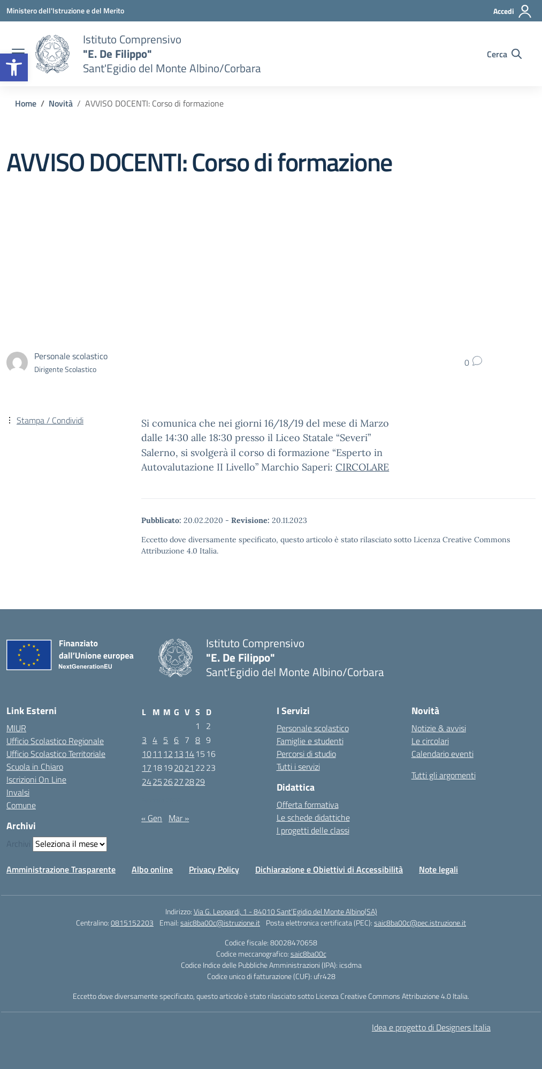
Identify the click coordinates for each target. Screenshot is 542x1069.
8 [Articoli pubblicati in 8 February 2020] (197, 739)
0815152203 (132, 922)
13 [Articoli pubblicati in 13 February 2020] (179, 753)
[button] (14, 67)
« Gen (151, 818)
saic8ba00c (308, 953)
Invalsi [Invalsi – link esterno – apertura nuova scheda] (17, 792)
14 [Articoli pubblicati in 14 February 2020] (189, 753)
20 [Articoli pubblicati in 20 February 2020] (179, 767)
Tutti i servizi (298, 766)
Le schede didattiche (313, 817)
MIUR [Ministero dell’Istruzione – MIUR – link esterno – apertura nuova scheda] (16, 728)
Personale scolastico (313, 728)
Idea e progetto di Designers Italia (431, 1027)
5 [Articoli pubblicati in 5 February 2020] (165, 739)
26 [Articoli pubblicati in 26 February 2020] (168, 781)
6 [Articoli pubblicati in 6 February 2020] (176, 739)
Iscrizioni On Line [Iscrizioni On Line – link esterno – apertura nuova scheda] (36, 779)
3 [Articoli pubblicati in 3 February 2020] (144, 739)
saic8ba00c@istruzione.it (220, 922)
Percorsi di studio (306, 753)
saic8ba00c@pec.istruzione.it (420, 922)
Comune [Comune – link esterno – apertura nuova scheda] (21, 805)
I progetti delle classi (313, 830)
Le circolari (430, 740)
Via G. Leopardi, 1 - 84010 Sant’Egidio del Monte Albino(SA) (285, 911)
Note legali (438, 869)
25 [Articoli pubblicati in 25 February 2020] (157, 781)
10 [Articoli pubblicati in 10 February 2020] (146, 753)
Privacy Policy (214, 869)
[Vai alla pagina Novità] (61, 103)
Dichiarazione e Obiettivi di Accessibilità (329, 869)
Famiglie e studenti (310, 740)
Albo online (152, 869)
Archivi (18, 843)
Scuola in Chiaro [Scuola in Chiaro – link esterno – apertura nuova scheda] (34, 766)
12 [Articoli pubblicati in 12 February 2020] (168, 753)
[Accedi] (513, 11)
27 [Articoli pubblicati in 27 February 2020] (179, 781)
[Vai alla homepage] (52, 54)
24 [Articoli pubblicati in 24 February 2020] (146, 781)
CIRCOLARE (362, 467)
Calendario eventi (442, 753)
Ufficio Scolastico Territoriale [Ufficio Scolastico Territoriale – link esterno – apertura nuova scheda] (55, 753)
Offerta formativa (308, 804)
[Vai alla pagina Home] (25, 103)
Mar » (179, 818)
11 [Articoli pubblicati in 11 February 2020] (157, 753)
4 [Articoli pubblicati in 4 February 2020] (154, 739)
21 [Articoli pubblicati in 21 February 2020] (189, 767)
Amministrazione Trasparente (61, 869)
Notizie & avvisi (438, 728)
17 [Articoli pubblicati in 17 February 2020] (146, 767)
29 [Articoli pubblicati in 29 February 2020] (200, 781)
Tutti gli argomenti (443, 775)
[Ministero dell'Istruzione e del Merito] (65, 10)
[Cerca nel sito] (504, 54)
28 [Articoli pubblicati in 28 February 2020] (189, 781)
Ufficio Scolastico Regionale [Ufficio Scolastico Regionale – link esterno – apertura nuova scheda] (55, 740)
